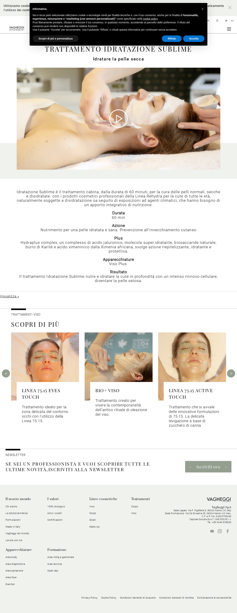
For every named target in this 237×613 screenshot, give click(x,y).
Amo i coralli (54, 513)
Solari (92, 519)
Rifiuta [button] (172, 38)
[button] (203, 9)
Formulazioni (13, 519)
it (226, 20)
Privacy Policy (89, 597)
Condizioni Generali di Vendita (176, 597)
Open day (52, 570)
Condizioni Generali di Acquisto (138, 597)
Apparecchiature (19, 550)
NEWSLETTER (16, 455)
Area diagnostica (15, 564)
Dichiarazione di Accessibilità (214, 597)
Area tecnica (54, 564)
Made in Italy (13, 526)
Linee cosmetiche (103, 499)
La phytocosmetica (17, 513)
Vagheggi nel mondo (17, 533)
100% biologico (56, 506)
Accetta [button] (193, 38)
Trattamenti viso (25, 314)
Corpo (92, 513)
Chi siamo (11, 506)
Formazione (56, 550)
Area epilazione (14, 570)
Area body (11, 557)
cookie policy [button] (150, 18)
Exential (10, 584)
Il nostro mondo (18, 499)
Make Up (94, 526)
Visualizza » (9, 296)
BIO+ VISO (107, 390)
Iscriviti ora (208, 466)
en (232, 20)
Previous (6, 373)
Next (231, 373)
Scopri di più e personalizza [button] (56, 38)
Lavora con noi (14, 540)
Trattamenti (140, 499)
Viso (92, 506)
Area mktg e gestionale (60, 557)
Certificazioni (55, 519)
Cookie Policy (108, 597)
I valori (53, 499)
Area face (11, 577)
